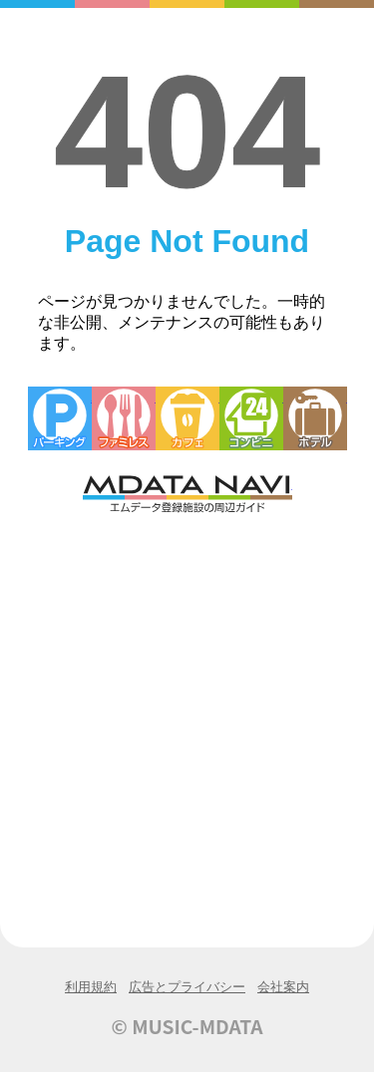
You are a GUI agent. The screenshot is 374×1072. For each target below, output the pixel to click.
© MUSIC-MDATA (187, 1026)
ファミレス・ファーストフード (124, 418)
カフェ (187, 418)
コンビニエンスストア (251, 418)
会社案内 (283, 986)
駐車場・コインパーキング (60, 418)
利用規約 (91, 986)
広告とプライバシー (187, 986)
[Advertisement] (187, 713)
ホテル (315, 418)
